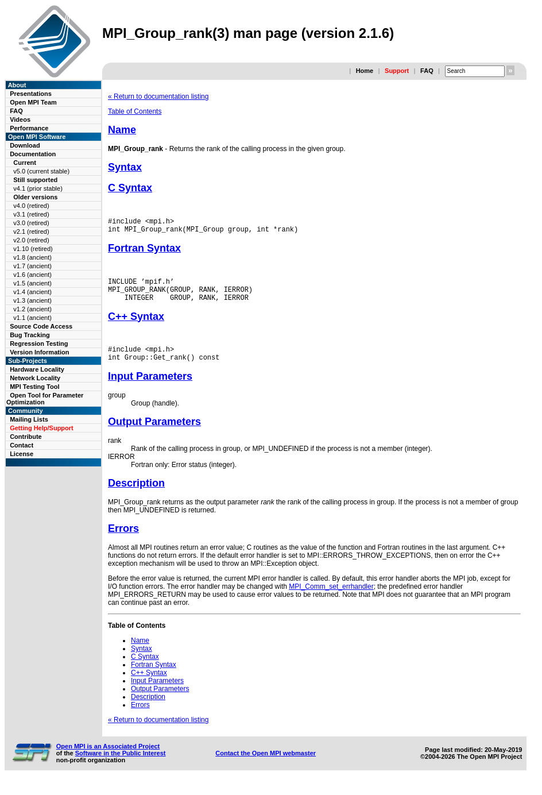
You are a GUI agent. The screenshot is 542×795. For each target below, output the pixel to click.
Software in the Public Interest (120, 765)
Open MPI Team (33, 102)
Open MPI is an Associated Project (108, 758)
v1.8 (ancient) (32, 257)
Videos (20, 119)
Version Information (39, 352)
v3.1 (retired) (31, 214)
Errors (123, 540)
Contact (21, 445)
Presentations (31, 93)
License (21, 453)
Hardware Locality (37, 369)
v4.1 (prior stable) (38, 188)
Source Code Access (41, 326)
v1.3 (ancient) (32, 300)
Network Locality (35, 378)
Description (136, 495)
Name (122, 130)
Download (25, 145)
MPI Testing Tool (34, 386)
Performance (29, 128)
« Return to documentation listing (158, 96)
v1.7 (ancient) (32, 266)
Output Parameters (154, 433)
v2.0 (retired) (31, 240)
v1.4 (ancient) (32, 291)
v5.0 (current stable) (41, 171)
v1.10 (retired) (32, 248)
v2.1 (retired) (31, 231)
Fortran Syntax (144, 251)
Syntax (125, 167)
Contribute (26, 436)
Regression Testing (39, 343)
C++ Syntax (136, 325)
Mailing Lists (29, 419)
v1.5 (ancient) (32, 283)
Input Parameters (150, 388)
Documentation (33, 153)
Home (365, 70)
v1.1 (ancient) (32, 317)
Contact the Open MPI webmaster (265, 765)
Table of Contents (134, 111)
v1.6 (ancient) (32, 274)
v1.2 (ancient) (32, 309)
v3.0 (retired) (31, 222)
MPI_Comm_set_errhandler (331, 599)
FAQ (426, 70)
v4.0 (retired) (31, 205)
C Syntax (130, 188)
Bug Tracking (30, 334)
